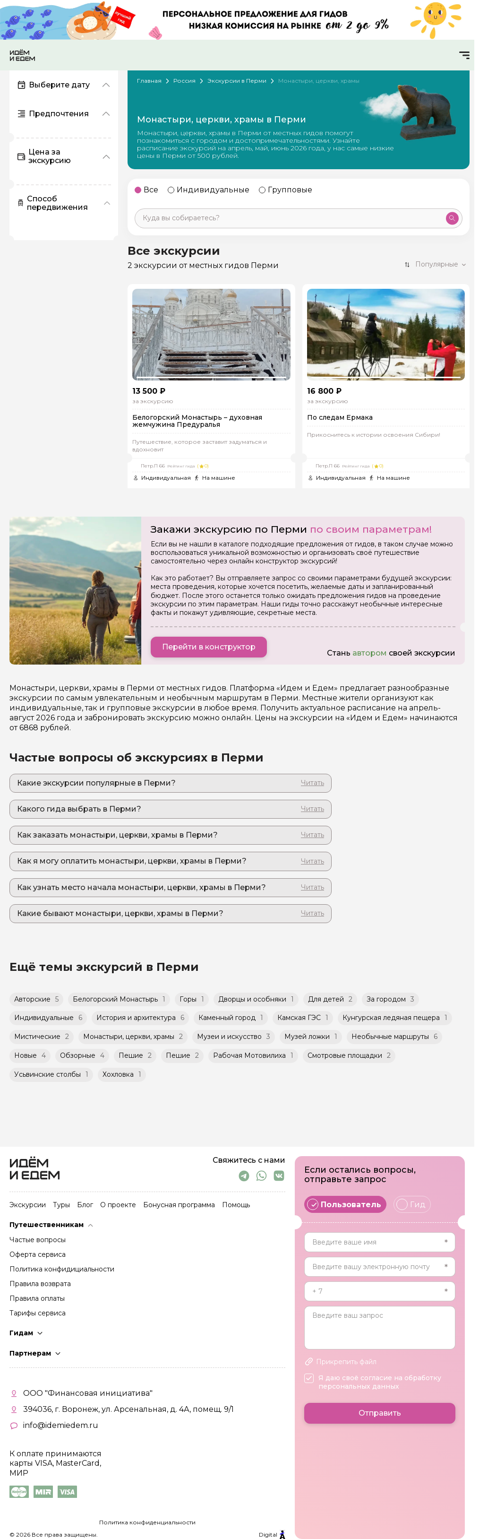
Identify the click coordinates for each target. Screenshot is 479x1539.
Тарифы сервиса (37, 1313)
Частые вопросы (37, 1240)
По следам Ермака (340, 417)
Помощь (236, 1205)
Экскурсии (27, 1205)
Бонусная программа (179, 1205)
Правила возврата (40, 1284)
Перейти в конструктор (209, 646)
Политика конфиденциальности (147, 1522)
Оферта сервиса (37, 1255)
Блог (85, 1205)
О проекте (118, 1205)
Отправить (380, 1413)
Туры (61, 1205)
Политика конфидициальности (61, 1269)
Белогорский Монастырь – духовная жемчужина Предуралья (197, 421)
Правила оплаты (37, 1299)
